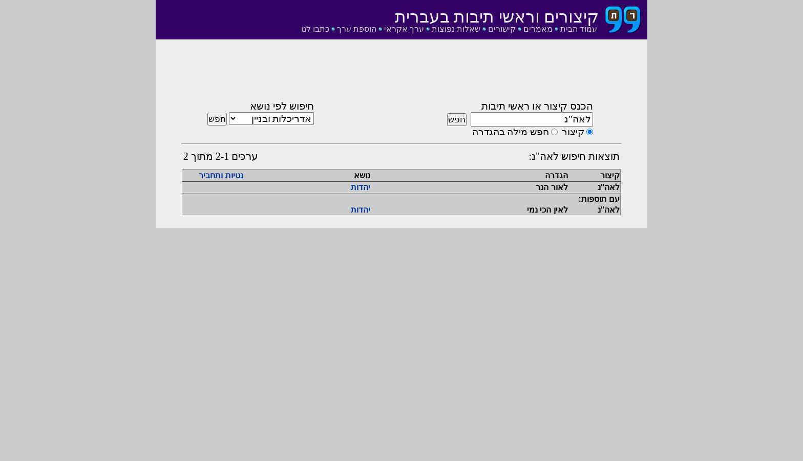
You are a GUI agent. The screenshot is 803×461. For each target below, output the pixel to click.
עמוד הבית (578, 29)
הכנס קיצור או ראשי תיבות (537, 106)
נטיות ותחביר (221, 175)
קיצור (573, 132)
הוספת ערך (356, 29)
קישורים (502, 29)
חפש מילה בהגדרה (510, 132)
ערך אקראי (404, 29)
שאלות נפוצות (456, 29)
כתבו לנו (315, 29)
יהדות (360, 187)
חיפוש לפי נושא (282, 106)
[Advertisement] (401, 73)
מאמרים (538, 29)
